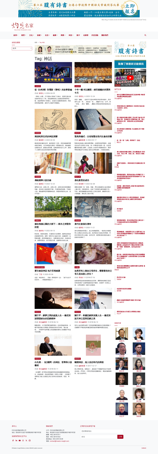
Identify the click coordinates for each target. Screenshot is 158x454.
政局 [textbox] (14, 48)
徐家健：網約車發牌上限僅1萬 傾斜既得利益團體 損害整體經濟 (137, 188)
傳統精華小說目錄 (43, 180)
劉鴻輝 (81, 184)
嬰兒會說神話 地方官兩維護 (47, 271)
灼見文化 (37, 312)
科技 (70, 35)
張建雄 (131, 211)
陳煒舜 (41, 140)
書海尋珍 (77, 133)
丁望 (40, 274)
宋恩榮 (131, 167)
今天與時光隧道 (39, 267)
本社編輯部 (43, 322)
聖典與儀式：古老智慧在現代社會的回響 (93, 136)
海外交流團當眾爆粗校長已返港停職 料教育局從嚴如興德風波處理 (137, 96)
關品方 (131, 144)
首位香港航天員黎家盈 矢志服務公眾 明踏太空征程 (136, 130)
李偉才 (81, 277)
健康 (54, 35)
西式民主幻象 (133, 277)
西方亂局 (132, 209)
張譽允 (41, 93)
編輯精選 (82, 140)
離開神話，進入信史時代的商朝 (89, 362)
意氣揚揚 (37, 176)
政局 (15, 35)
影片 (78, 35)
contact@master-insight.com (59, 441)
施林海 (41, 231)
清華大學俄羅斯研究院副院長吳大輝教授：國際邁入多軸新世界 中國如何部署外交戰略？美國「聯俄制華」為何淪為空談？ (137, 246)
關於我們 (104, 35)
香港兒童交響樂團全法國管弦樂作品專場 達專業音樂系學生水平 (137, 267)
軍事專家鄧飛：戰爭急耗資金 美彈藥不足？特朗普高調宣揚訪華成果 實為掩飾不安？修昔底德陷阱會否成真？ (137, 178)
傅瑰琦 (131, 271)
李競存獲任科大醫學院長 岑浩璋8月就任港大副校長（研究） (137, 108)
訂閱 (120, 437)
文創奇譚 (37, 86)
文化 (31, 35)
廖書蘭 (131, 291)
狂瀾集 (77, 267)
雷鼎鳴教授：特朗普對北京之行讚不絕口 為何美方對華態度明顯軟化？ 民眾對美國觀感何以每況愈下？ (137, 235)
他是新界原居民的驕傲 (136, 289)
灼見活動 (95, 35)
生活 (46, 35)
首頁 (36, 42)
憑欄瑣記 (37, 220)
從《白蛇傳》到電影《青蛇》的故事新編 (53, 89)
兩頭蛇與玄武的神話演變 (46, 136)
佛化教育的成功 (82, 180)
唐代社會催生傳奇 (83, 224)
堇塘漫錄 (37, 133)
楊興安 (41, 184)
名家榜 (85, 35)
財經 (38, 35)
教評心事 (77, 176)
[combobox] (22, 48)
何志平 (131, 315)
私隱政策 (144, 448)
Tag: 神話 (42, 42)
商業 (62, 35)
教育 (23, 35)
